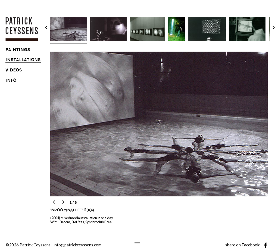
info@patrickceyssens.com (77, 244)
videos (13, 71)
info (10, 81)
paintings (17, 50)
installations (23, 60)
